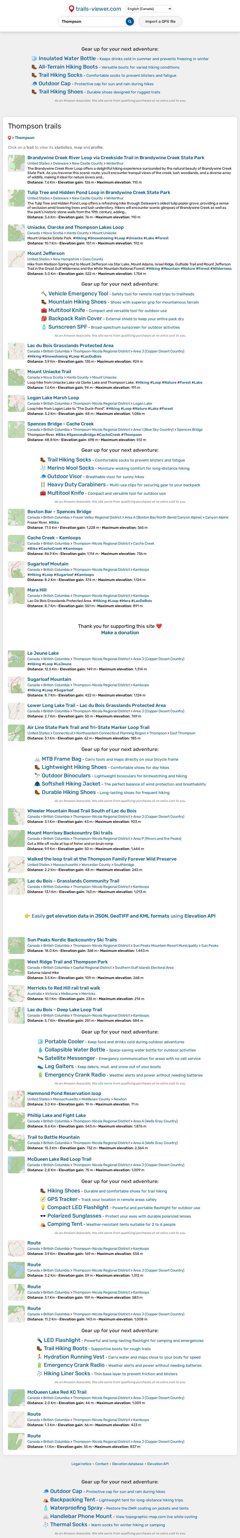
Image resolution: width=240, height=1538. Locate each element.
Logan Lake (142, 403)
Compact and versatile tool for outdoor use (128, 310)
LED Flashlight (62, 1340)
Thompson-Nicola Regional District (101, 351)
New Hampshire (66, 259)
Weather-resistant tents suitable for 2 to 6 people (130, 1224)
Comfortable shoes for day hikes (140, 767)
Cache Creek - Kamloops (54, 538)
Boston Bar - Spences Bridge (59, 511)
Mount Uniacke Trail (49, 371)
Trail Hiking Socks (60, 75)
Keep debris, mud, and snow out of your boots (119, 1066)
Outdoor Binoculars (66, 775)
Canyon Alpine (216, 517)
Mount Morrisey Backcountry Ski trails (70, 833)
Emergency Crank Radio (75, 1074)
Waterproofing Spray (76, 1507)
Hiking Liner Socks (67, 1373)
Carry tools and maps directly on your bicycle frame (131, 759)
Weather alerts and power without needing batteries (156, 1075)
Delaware (61, 163)
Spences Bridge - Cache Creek (60, 424)
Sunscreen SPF (67, 327)
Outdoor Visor (64, 476)
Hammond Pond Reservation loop (64, 1093)
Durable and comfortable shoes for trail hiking (125, 1191)
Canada (33, 233)
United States (38, 163)
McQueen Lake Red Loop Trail (59, 1159)
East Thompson (182, 733)
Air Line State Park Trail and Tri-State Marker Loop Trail (88, 727)
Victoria (51, 994)
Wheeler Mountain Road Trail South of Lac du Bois (82, 811)
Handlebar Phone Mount (81, 1516)
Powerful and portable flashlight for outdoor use (156, 1208)
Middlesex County (95, 1099)
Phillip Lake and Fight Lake (56, 1115)
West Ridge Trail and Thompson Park (67, 962)
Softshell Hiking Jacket (71, 783)
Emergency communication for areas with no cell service (150, 1058)
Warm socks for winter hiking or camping (128, 1525)
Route (34, 1243)
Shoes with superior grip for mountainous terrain (154, 302)
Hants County (78, 233)
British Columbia (56, 351)
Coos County (92, 259)
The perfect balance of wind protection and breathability (155, 784)
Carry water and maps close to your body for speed (154, 1357)
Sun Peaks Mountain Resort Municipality (165, 945)
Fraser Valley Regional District (97, 517)
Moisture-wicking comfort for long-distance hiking (144, 468)
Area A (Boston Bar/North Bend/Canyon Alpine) (163, 517)
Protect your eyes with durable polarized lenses (148, 1216)
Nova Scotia (53, 233)
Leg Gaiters (59, 1066)
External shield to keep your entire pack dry (145, 319)
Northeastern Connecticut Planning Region (111, 733)
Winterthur (114, 163)
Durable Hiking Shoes (69, 792)
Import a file (160, 21)
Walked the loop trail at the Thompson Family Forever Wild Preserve (101, 859)
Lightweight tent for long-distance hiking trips (141, 1500)
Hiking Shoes (63, 1190)
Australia (34, 994)
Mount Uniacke (104, 233)
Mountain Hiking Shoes (77, 301)
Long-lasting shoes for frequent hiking (135, 792)
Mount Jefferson (46, 253)
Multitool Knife (66, 310)
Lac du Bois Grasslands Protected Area (70, 345)
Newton (120, 1099)
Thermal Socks (68, 1524)
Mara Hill (37, 590)
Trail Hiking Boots (65, 1348)
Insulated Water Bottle (67, 58)
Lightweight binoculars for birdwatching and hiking (141, 776)
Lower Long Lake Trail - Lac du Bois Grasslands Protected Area (96, 705)
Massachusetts (65, 865)
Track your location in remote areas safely (118, 1199)
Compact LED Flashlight (78, 1207)
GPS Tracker (62, 1199)
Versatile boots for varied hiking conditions (141, 67)
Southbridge (124, 865)
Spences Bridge (190, 429)
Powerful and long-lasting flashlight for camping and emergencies (144, 1340)
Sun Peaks (209, 945)
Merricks (88, 994)
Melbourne (69, 994)
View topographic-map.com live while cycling (156, 1516)
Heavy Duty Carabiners (76, 484)
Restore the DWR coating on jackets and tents (147, 1508)
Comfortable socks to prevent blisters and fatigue (131, 75)
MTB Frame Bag (61, 759)
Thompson (158, 733)
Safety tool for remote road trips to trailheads (153, 294)
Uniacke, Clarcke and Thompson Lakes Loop (75, 227)
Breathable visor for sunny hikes (115, 477)
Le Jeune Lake (43, 653)
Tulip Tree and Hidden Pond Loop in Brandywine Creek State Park (98, 192)
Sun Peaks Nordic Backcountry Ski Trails (72, 940)
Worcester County (96, 865)
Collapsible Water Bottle (75, 1049)
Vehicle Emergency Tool (78, 293)
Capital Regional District (92, 967)
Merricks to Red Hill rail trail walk (63, 988)
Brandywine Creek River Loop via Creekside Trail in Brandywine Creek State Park (115, 157)
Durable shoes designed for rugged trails (123, 92)
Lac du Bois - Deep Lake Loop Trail (64, 1010)
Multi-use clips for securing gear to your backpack (155, 485)
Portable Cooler (64, 1041)
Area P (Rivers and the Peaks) (157, 838)
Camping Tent (64, 1224)
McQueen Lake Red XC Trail (57, 1392)
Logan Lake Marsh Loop (53, 398)
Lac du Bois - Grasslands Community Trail (73, 881)
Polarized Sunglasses (74, 1215)
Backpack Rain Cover (75, 318)
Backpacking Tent (72, 1499)
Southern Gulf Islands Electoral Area (144, 967)
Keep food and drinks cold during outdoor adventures (136, 1042)
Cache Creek (143, 543)
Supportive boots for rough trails (121, 1349)
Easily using (124, 916)
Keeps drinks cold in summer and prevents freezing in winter (154, 59)
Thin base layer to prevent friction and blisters (136, 1374)
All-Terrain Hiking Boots (68, 66)
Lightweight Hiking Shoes (74, 767)
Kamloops (141, 569)
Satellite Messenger (70, 1058)
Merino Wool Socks (70, 468)
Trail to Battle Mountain (53, 1137)
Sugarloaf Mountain (49, 679)
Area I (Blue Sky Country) (153, 429)
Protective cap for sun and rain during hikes (114, 84)
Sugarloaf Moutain (47, 564)
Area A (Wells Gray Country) (155, 1121)
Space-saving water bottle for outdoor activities (152, 1050)
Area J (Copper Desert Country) (158, 351)
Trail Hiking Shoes (61, 91)
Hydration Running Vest (74, 1356)
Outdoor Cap (55, 83)
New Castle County (87, 163)
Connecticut (63, 733)
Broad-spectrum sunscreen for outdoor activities (135, 327)
